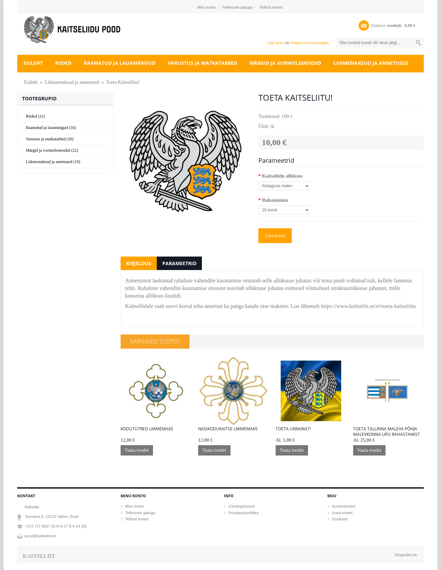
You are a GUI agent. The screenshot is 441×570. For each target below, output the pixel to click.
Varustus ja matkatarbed (202, 63)
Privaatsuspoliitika (243, 513)
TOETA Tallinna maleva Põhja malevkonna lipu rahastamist (386, 431)
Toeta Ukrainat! (293, 429)
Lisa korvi (275, 235)
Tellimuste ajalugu (238, 7)
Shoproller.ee (405, 555)
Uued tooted (342, 513)
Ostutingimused (241, 506)
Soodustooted (343, 506)
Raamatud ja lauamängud (119, 63)
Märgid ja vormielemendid (285, 63)
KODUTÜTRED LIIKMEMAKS (147, 429)
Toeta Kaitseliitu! (123, 82)
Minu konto (206, 7)
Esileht (33, 63)
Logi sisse (275, 43)
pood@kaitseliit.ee (40, 536)
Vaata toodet (137, 450)
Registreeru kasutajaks (309, 43)
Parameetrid (179, 263)
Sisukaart (340, 519)
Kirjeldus (138, 263)
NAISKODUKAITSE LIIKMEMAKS (228, 429)
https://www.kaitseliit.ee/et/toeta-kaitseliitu (368, 306)
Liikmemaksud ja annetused (371, 63)
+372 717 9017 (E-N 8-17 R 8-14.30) (55, 526)
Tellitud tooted (271, 7)
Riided (63, 63)
